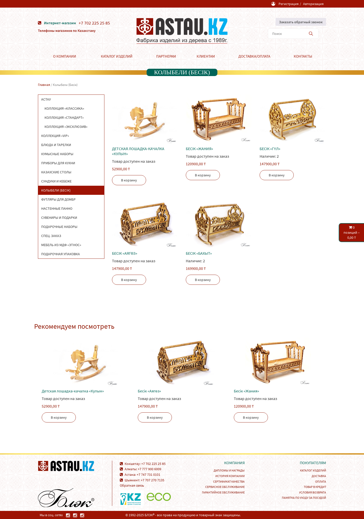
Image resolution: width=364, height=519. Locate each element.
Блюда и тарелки (56, 145)
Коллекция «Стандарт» (64, 117)
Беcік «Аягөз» (124, 253)
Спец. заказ (51, 235)
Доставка (319, 476)
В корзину (129, 180)
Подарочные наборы (59, 226)
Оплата (320, 481)
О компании (64, 56)
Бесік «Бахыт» (199, 253)
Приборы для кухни (58, 163)
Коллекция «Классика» (64, 108)
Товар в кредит (315, 487)
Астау (46, 99)
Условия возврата (312, 492)
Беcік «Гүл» (270, 148)
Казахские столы (56, 172)
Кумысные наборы (57, 154)
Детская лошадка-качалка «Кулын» (138, 151)
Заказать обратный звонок (301, 22)
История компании (230, 476)
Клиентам (206, 56)
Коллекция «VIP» (55, 135)
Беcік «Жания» (199, 148)
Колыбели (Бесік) (56, 190)
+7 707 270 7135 (152, 480)
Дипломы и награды (229, 470)
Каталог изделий (116, 56)
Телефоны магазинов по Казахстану (67, 30)
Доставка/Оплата (254, 56)
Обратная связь (132, 485)
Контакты (303, 56)
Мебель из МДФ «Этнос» (61, 245)
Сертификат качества (229, 481)
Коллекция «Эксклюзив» (65, 126)
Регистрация (289, 4)
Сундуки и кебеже (56, 181)
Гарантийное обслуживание (223, 492)
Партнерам (166, 56)
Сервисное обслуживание (225, 487)
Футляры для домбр (58, 199)
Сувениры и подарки (59, 217)
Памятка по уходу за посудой (304, 498)
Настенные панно (56, 208)
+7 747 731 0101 (148, 474)
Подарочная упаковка (60, 254)
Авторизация (313, 4)
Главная (44, 84)
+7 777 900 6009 (149, 469)
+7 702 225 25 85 (94, 23)
